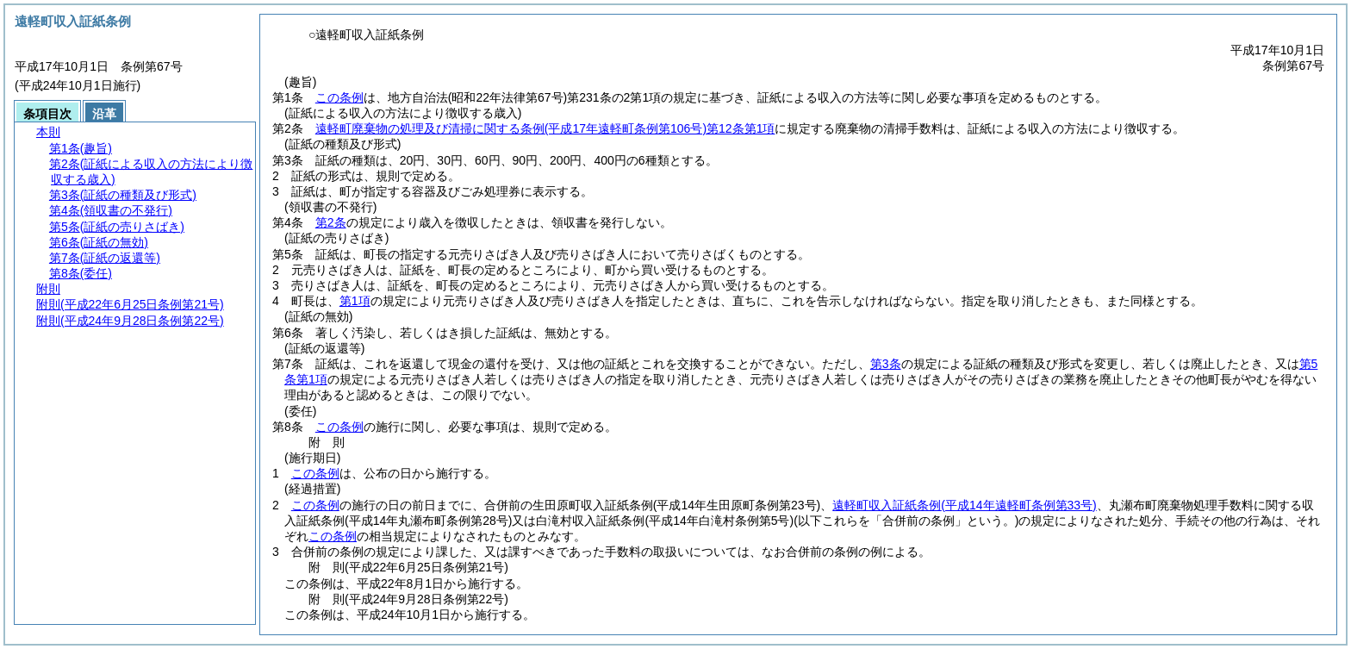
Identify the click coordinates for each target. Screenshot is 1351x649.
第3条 (885, 364)
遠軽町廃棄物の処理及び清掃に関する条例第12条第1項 (545, 128)
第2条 (330, 222)
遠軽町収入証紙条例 (964, 505)
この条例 (339, 97)
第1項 (354, 301)
